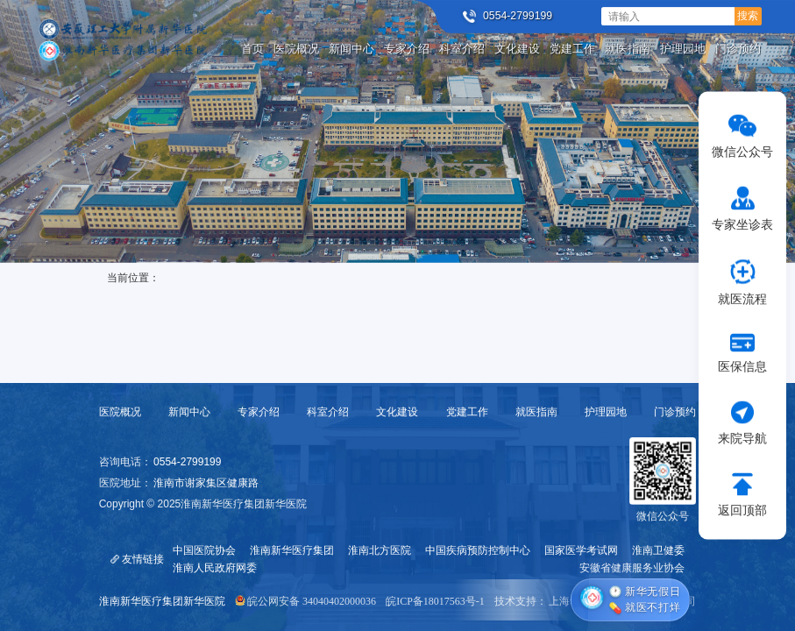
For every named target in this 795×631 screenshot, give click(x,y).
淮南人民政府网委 (215, 568)
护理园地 (606, 412)
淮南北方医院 (379, 550)
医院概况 (120, 412)
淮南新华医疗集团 (292, 550)
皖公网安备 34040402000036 (311, 601)
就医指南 (536, 412)
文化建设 (397, 412)
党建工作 (467, 412)
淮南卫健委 (658, 550)
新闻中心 (189, 412)
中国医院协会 (204, 550)
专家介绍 (259, 412)
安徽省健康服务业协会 (632, 568)
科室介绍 (328, 412)
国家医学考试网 (581, 550)
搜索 (747, 16)
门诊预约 (675, 412)
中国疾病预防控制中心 (477, 550)
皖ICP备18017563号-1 (435, 601)
